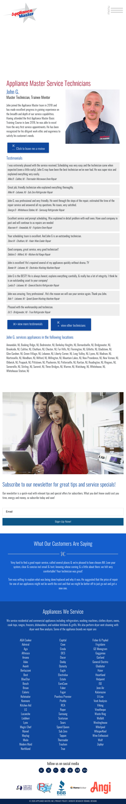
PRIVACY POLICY (61, 801)
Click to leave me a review (28, 147)
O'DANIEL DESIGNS (90, 801)
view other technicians (70, 324)
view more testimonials (27, 324)
